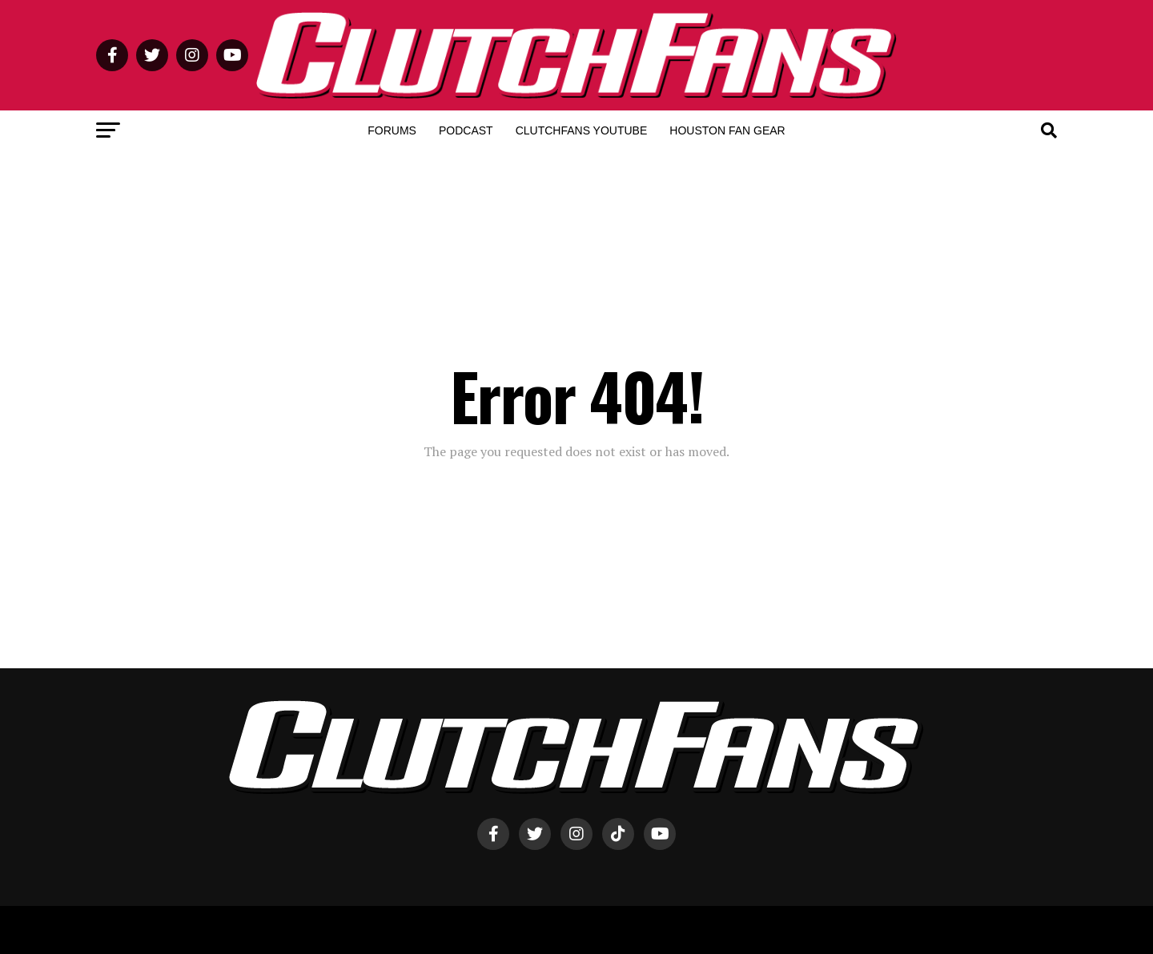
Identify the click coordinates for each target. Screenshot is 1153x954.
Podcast (466, 130)
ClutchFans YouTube (582, 130)
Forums (392, 130)
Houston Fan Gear (727, 130)
